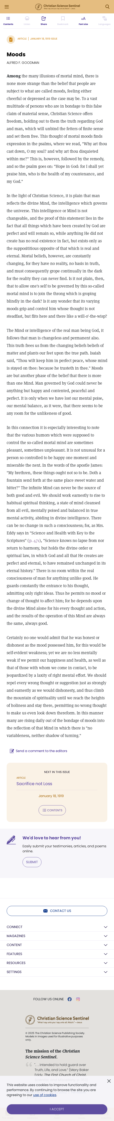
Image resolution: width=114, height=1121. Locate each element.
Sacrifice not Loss (34, 784)
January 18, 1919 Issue (43, 38)
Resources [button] (16, 962)
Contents (52, 810)
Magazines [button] (16, 936)
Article (22, 38)
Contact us (57, 910)
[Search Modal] (107, 7)
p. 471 (34, 540)
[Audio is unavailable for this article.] (27, 20)
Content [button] (14, 945)
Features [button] (14, 954)
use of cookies (44, 1095)
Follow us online (48, 999)
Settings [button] (14, 971)
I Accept (57, 1109)
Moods (16, 54)
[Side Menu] (7, 7)
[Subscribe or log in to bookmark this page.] (62, 20)
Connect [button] (15, 927)
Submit (32, 862)
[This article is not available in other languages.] (104, 20)
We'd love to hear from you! (52, 837)
